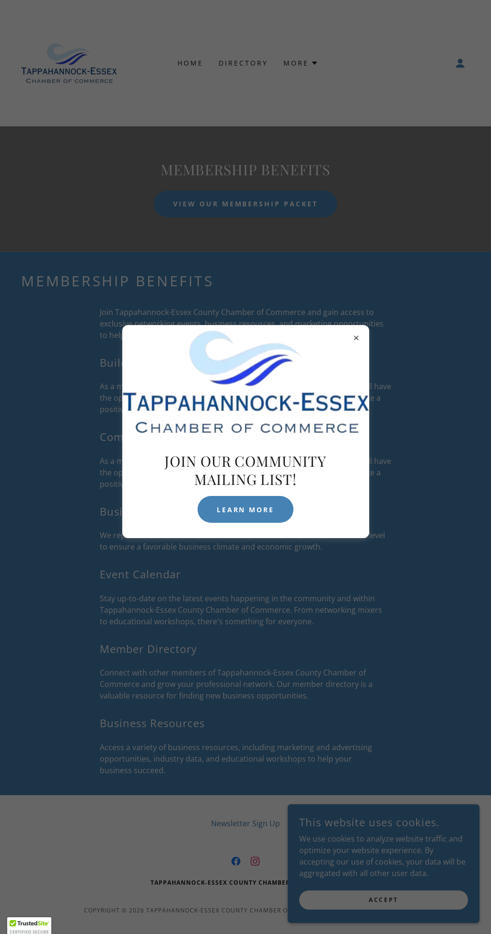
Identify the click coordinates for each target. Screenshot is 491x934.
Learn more (246, 509)
